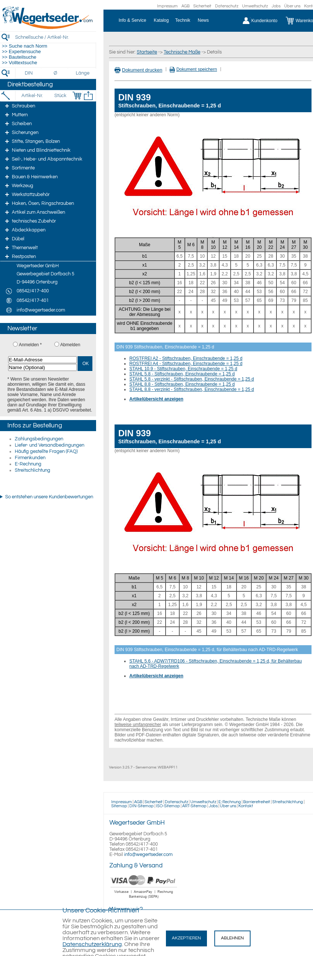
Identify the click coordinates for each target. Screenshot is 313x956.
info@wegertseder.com (148, 854)
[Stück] (60, 95)
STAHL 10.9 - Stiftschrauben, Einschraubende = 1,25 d (183, 368)
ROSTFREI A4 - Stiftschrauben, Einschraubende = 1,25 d (185, 363)
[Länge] (82, 73)
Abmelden (70, 344)
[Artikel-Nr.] (32, 95)
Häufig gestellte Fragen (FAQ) (46, 451)
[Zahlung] (143, 899)
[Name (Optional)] (42, 367)
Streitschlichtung (32, 470)
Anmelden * (30, 344)
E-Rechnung (28, 464)
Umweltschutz (255, 6)
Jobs (276, 6)
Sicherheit (202, 6)
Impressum (167, 6)
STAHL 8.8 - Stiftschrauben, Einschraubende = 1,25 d (182, 384)
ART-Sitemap (194, 806)
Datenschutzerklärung (92, 944)
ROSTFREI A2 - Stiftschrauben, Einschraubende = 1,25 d (185, 358)
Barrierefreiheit (256, 802)
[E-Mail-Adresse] (42, 359)
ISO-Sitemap (168, 806)
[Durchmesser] (55, 73)
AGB (185, 6)
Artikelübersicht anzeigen (156, 399)
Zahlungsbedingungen (39, 438)
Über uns (292, 6)
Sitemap (119, 806)
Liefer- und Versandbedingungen (49, 445)
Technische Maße (182, 52)
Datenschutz (226, 6)
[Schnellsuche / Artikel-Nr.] (55, 37)
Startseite (147, 52)
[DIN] (29, 73)
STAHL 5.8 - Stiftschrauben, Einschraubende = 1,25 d (182, 373)
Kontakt (245, 806)
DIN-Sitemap (141, 806)
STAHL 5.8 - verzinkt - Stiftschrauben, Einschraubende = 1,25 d (191, 379)
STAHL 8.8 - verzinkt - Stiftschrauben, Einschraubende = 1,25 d (191, 389)
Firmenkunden (30, 457)
